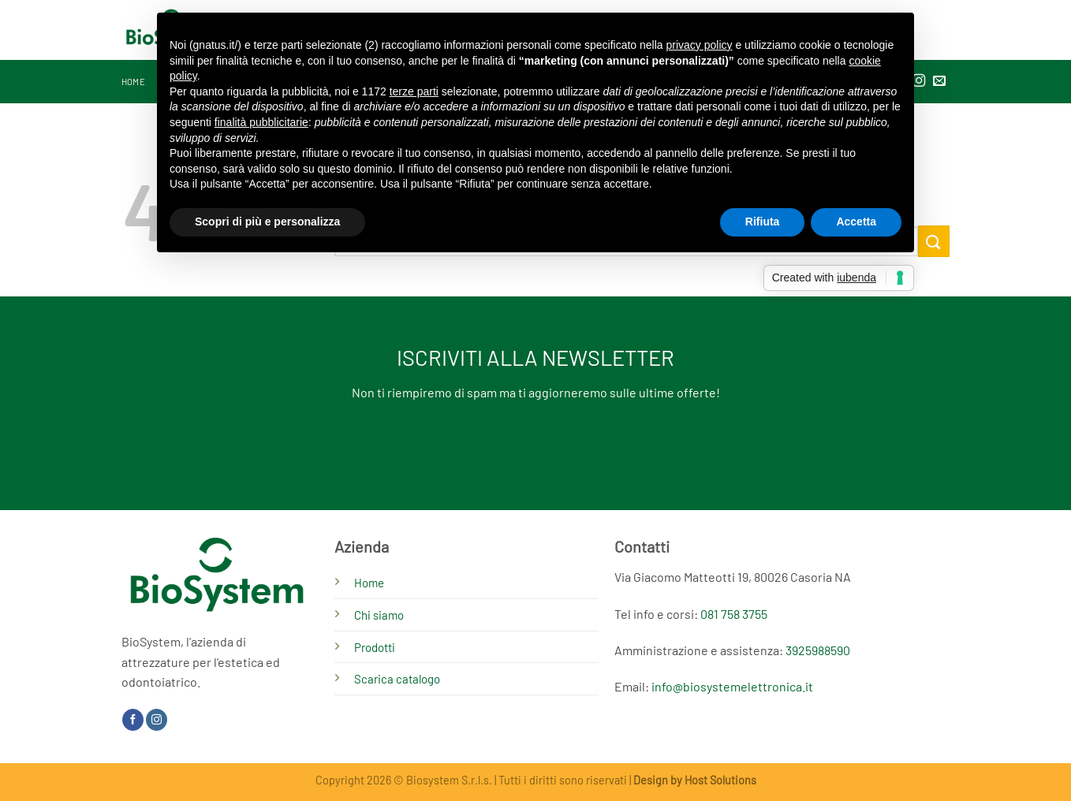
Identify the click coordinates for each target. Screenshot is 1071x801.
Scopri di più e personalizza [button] (267, 221)
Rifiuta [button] (762, 221)
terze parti (414, 91)
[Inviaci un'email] (939, 81)
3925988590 (818, 650)
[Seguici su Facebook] (133, 720)
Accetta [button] (856, 221)
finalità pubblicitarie (261, 122)
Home (133, 81)
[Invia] (934, 240)
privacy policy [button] (699, 45)
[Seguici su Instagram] (156, 720)
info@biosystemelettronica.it (732, 686)
